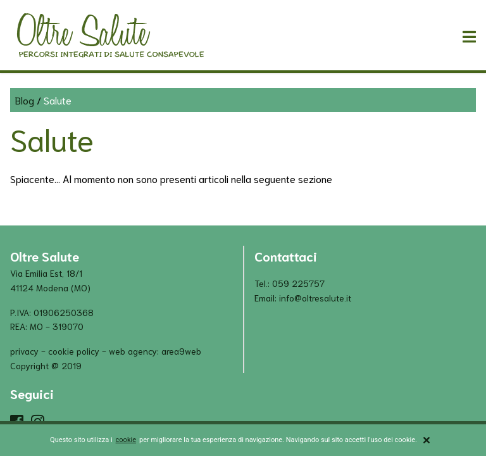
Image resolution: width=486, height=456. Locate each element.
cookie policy (73, 351)
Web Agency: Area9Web (155, 351)
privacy (24, 351)
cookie (126, 440)
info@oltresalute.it (315, 297)
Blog (24, 99)
